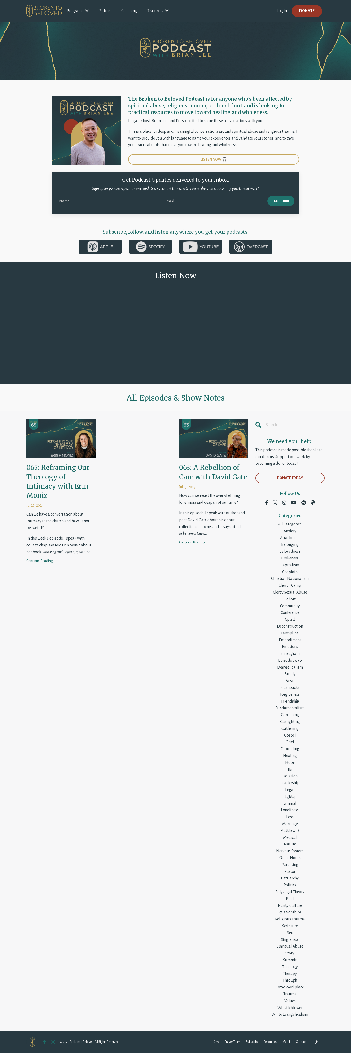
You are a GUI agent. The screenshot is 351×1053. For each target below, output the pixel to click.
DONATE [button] (307, 11)
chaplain (290, 572)
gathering (289, 728)
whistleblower (290, 1008)
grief (290, 742)
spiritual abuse (290, 946)
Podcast (105, 11)
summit (290, 960)
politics (290, 885)
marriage (290, 824)
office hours (290, 858)
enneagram (290, 653)
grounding (290, 749)
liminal (289, 803)
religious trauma (290, 919)
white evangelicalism (290, 1014)
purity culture (290, 906)
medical (290, 837)
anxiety (290, 531)
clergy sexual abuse (290, 592)
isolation (290, 776)
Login (315, 1042)
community (290, 606)
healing (290, 756)
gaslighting (290, 722)
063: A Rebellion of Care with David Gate (213, 472)
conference (290, 613)
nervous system (289, 851)
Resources (157, 11)
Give (216, 1042)
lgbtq (290, 797)
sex (290, 933)
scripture (290, 926)
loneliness (290, 810)
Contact (301, 1042)
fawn (289, 681)
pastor (289, 871)
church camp (290, 585)
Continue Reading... (40, 561)
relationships (290, 912)
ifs (290, 769)
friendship (290, 701)
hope (290, 762)
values (290, 1001)
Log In (282, 11)
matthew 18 (289, 831)
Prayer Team (233, 1042)
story (289, 953)
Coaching (129, 11)
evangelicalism (290, 667)
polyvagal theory (289, 892)
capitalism (290, 565)
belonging (289, 544)
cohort (290, 599)
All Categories (290, 524)
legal (289, 790)
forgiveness (290, 694)
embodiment (290, 640)
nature (290, 844)
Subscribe (252, 1042)
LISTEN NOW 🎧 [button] (214, 159)
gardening (290, 715)
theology (290, 967)
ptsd (290, 899)
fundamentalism (290, 708)
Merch (286, 1042)
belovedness (289, 551)
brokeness (289, 558)
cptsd (290, 619)
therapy (290, 974)
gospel (290, 735)
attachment (290, 538)
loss (290, 817)
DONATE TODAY (290, 478)
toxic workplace (290, 987)
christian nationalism (290, 579)
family (290, 674)
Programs (78, 11)
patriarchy (290, 878)
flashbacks (290, 688)
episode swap (290, 660)
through (290, 980)
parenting (289, 865)
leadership (290, 783)
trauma (290, 994)
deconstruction (290, 626)
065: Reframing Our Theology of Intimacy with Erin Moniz (57, 481)
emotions (290, 647)
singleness (290, 940)
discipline (289, 633)
